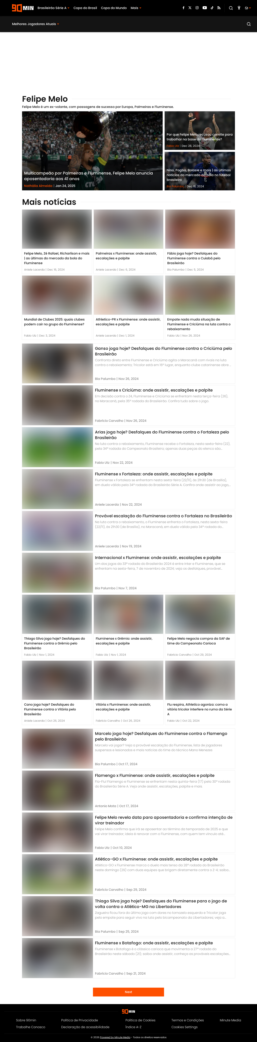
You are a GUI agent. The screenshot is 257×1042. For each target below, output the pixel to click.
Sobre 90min (26, 1020)
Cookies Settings (184, 1027)
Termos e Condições (187, 1020)
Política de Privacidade (79, 1020)
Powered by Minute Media (115, 1037)
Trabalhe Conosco (30, 1027)
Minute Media (230, 1020)
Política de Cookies (140, 1020)
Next (128, 992)
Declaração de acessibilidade (85, 1027)
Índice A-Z (133, 1027)
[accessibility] (239, 8)
